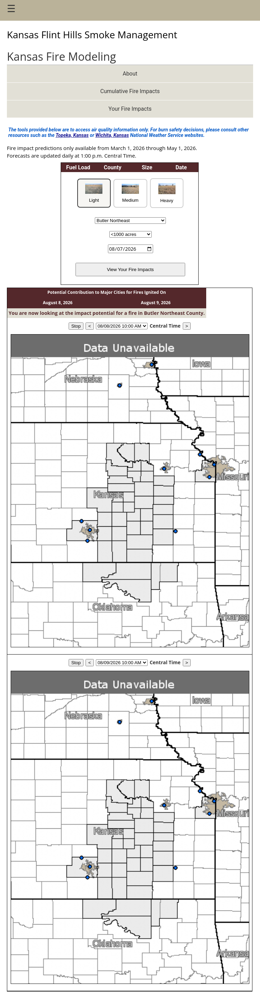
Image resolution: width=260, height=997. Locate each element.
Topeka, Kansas (72, 135)
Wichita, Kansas (112, 135)
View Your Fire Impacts (130, 269)
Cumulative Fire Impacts (130, 91)
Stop (76, 326)
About (130, 73)
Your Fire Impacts (130, 109)
